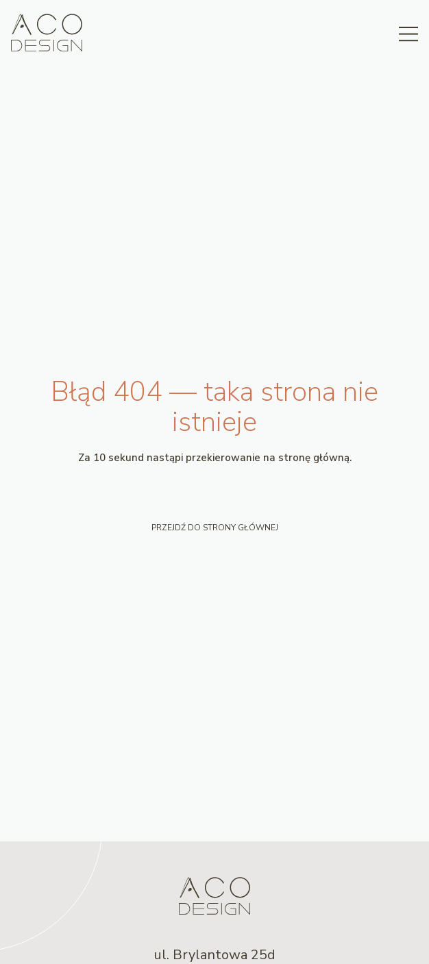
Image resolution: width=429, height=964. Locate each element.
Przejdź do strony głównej (214, 527)
